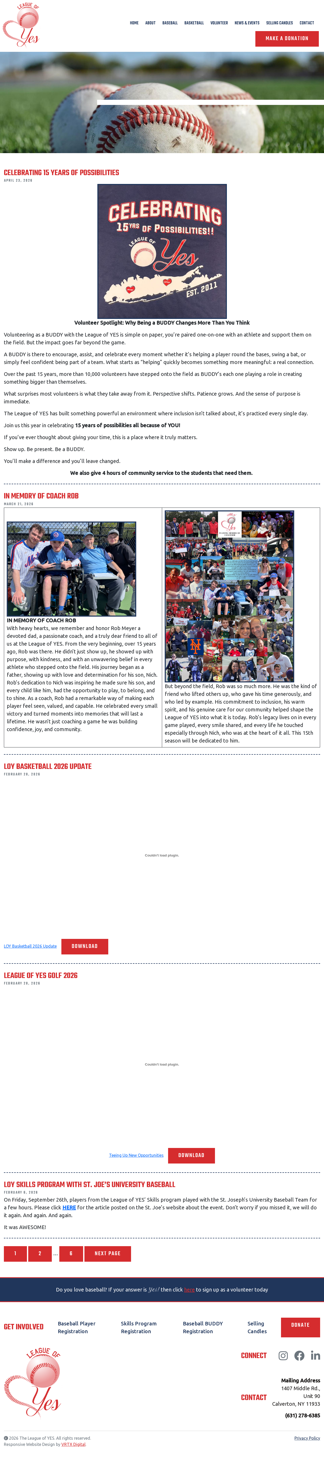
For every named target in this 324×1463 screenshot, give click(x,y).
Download (85, 946)
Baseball (170, 23)
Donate (300, 1325)
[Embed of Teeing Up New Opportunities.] (162, 1064)
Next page (108, 1254)
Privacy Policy (307, 1438)
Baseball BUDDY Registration (203, 1327)
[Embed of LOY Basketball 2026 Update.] (162, 855)
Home (134, 23)
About (150, 23)
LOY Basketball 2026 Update (30, 946)
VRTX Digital (73, 1444)
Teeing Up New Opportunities (136, 1155)
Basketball (194, 23)
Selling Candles (279, 23)
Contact (307, 23)
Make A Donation (286, 38)
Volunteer (219, 23)
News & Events (247, 23)
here (189, 1290)
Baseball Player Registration (77, 1327)
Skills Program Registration (139, 1327)
